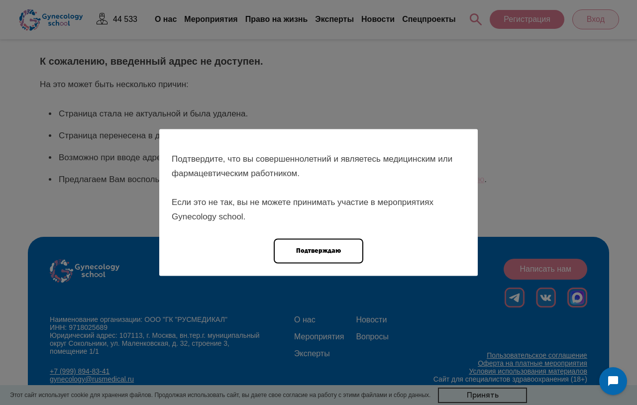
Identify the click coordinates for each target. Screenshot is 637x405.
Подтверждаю (318, 250)
